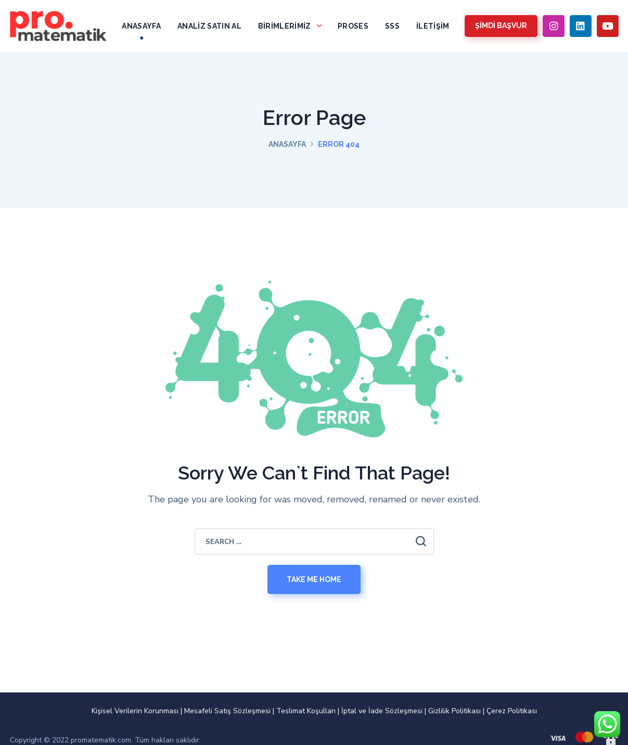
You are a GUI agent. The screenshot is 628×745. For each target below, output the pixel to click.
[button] (501, 25)
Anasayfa (287, 144)
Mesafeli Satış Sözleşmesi (227, 711)
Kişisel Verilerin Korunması (135, 711)
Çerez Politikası (511, 711)
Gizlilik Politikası (454, 711)
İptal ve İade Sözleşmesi (381, 711)
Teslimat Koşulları (306, 711)
